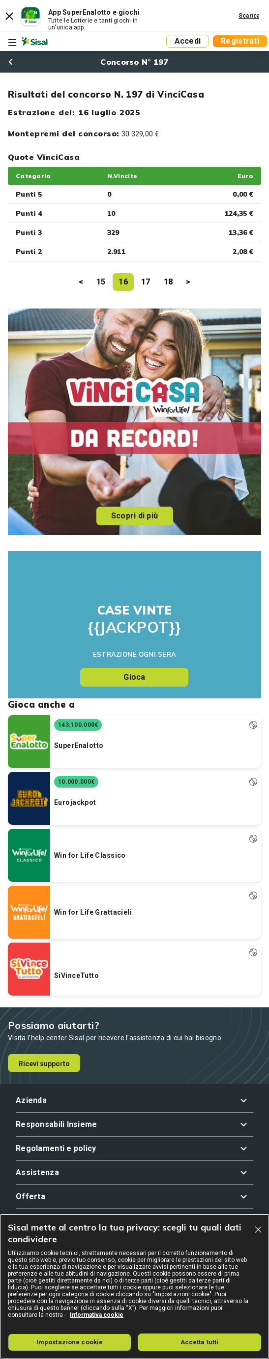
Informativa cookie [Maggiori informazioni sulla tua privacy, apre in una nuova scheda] (96, 1314)
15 (101, 281)
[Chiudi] (258, 1229)
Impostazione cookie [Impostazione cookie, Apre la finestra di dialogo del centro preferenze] (69, 1342)
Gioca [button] (134, 677)
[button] (134, 1100)
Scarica (249, 15)
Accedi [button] (188, 41)
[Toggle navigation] (12, 43)
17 (145, 281)
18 (168, 281)
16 (123, 281)
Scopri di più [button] (134, 515)
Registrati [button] (240, 41)
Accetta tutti (199, 1342)
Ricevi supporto (44, 1064)
